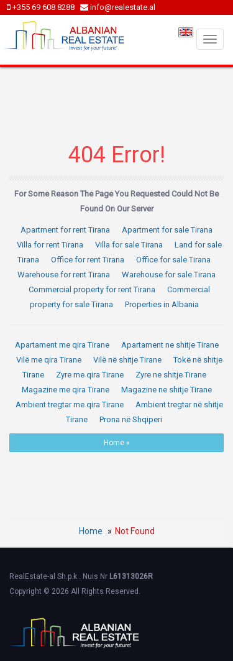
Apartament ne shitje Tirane (170, 344)
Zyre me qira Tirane (90, 374)
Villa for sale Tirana (129, 244)
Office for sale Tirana (173, 259)
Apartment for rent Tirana (65, 229)
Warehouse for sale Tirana (169, 274)
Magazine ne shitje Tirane (166, 389)
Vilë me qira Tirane (48, 359)
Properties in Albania (162, 304)
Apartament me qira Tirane (62, 344)
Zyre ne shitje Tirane (170, 374)
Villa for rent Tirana (50, 244)
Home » (117, 442)
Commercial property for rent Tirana (92, 289)
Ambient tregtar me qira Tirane (70, 404)
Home (91, 531)
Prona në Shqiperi (130, 419)
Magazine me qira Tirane (65, 389)
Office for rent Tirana (87, 259)
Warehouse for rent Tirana (63, 274)
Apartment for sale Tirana (167, 229)
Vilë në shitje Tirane (127, 359)
